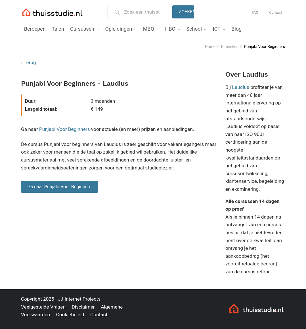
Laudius (240, 87)
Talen (58, 29)
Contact (275, 12)
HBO (170, 29)
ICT (217, 29)
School (194, 29)
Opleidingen (118, 29)
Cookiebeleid (70, 314)
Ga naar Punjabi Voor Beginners (59, 186)
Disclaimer (83, 307)
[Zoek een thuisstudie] (143, 12)
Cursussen (82, 29)
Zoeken (186, 11)
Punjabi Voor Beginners (64, 129)
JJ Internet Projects (79, 299)
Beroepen (35, 29)
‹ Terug (28, 62)
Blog (236, 29)
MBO (148, 29)
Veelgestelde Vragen (43, 307)
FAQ (255, 12)
